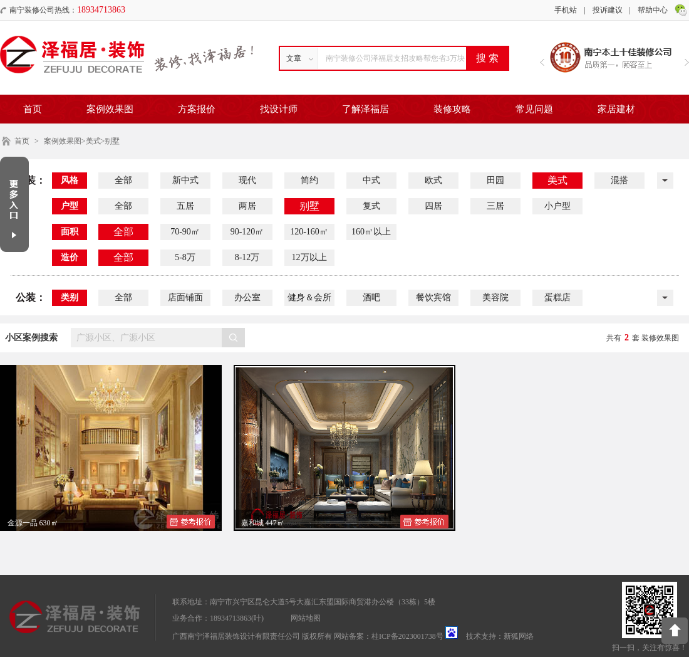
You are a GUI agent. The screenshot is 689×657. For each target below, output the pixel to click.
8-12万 (247, 257)
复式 (371, 206)
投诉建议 (608, 10)
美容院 (495, 297)
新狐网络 (519, 636)
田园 (495, 180)
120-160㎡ (309, 231)
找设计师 (279, 109)
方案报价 (196, 109)
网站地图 (306, 618)
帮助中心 (653, 10)
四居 (433, 206)
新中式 (185, 180)
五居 (185, 206)
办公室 (247, 297)
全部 (123, 180)
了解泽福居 (365, 109)
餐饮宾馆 (433, 297)
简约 (309, 180)
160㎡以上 (371, 231)
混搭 (619, 180)
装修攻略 (452, 109)
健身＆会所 (309, 297)
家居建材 (616, 109)
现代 (247, 180)
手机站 (565, 10)
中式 (371, 180)
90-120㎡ (247, 231)
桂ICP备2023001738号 (407, 636)
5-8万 (185, 257)
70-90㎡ (185, 231)
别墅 (309, 206)
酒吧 (371, 297)
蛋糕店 (557, 297)
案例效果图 (109, 109)
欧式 (433, 180)
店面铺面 (185, 297)
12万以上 (309, 257)
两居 (247, 206)
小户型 (557, 206)
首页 (32, 109)
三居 (495, 206)
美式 (557, 180)
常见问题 (534, 109)
